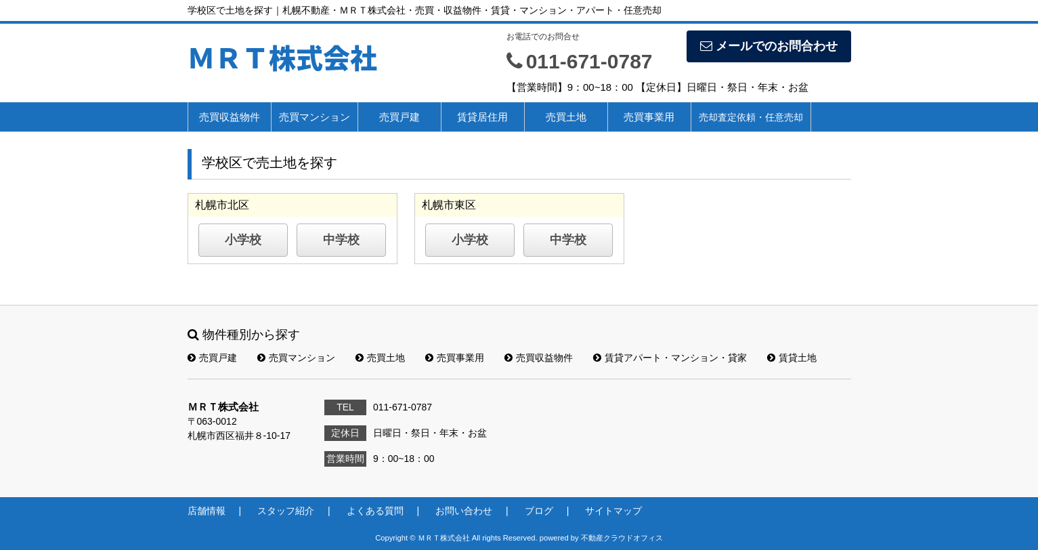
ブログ (539, 510)
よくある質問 (375, 510)
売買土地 (566, 117)
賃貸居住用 (482, 117)
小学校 (243, 240)
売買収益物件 (229, 117)
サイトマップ (613, 510)
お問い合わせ (463, 510)
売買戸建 (399, 117)
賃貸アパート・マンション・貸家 (670, 357)
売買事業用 (649, 117)
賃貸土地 (792, 357)
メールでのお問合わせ (769, 46)
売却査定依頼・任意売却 (751, 117)
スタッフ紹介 (285, 510)
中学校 (341, 240)
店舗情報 (206, 510)
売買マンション (314, 117)
